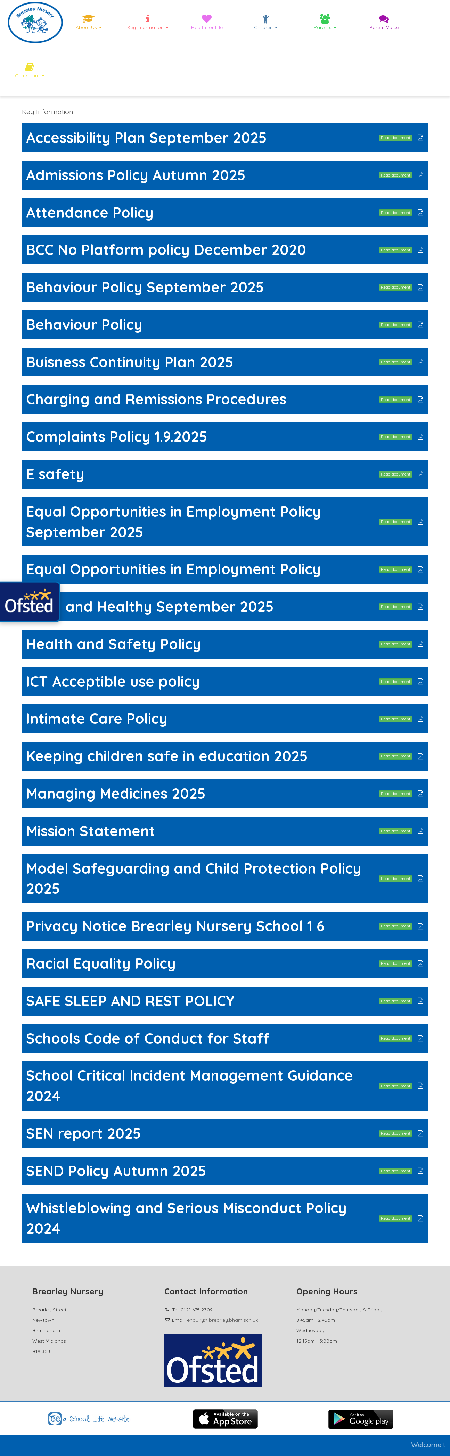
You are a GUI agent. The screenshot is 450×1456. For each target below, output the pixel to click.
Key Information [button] (148, 22)
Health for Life (207, 22)
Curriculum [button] (29, 70)
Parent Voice (384, 22)
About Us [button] (89, 22)
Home (29, 22)
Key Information (47, 111)
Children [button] (266, 22)
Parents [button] (325, 22)
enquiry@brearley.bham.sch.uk (222, 1320)
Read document (395, 137)
